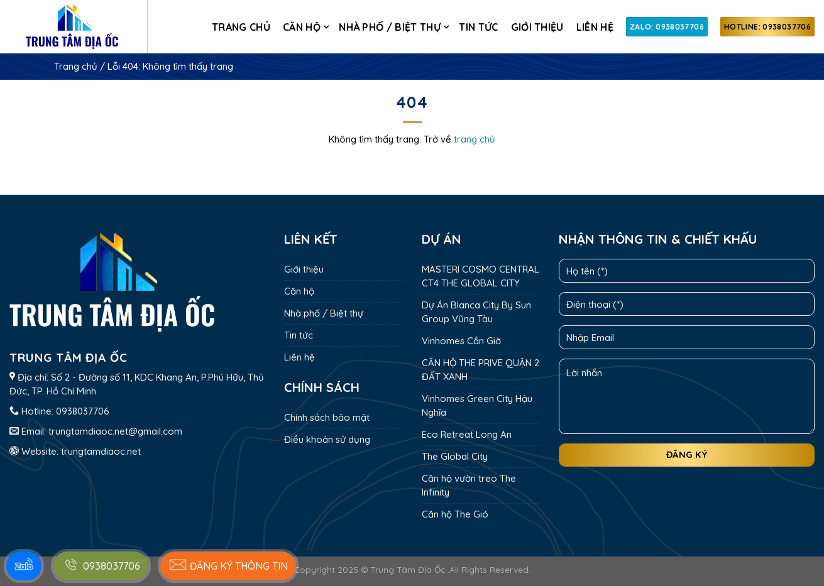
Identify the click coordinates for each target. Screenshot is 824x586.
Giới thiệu (537, 27)
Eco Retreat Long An (467, 434)
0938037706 (82, 411)
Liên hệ (594, 27)
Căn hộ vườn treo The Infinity (469, 485)
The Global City (455, 456)
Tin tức (478, 27)
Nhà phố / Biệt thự (390, 27)
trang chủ (474, 139)
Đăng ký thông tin (228, 564)
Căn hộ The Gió (455, 514)
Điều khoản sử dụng (327, 439)
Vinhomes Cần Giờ (461, 341)
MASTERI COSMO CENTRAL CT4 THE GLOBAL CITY (480, 276)
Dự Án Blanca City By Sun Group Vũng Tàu (476, 312)
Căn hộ (302, 27)
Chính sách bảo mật (327, 417)
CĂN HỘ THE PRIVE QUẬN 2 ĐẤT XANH (480, 370)
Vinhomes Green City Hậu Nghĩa (477, 405)
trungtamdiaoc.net (101, 451)
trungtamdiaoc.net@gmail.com (115, 431)
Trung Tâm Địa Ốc (407, 569)
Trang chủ (241, 27)
